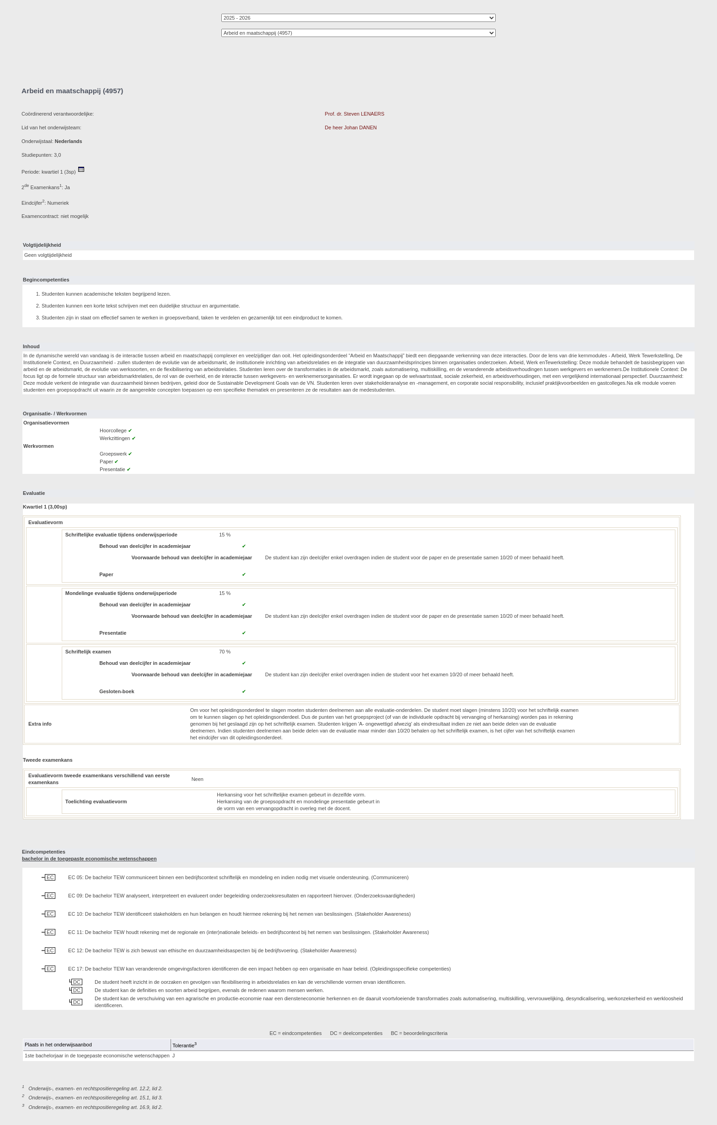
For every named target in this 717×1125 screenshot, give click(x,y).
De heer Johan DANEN (351, 127)
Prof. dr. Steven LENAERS (354, 114)
